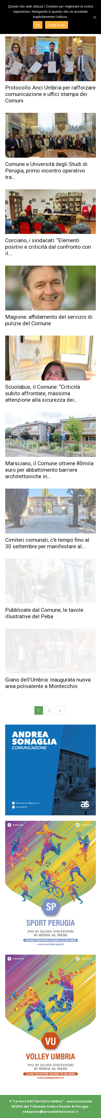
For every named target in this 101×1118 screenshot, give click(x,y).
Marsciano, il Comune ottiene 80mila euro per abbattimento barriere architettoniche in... (49, 470)
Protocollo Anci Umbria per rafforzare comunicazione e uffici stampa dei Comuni (50, 94)
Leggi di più (57, 25)
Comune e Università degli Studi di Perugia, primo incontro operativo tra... (46, 170)
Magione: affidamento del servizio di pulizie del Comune (48, 320)
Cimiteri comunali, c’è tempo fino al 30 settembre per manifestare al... (47, 543)
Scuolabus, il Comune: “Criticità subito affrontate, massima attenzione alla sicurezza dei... (42, 393)
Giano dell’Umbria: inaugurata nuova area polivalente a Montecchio (48, 683)
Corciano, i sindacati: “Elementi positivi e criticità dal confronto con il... (48, 246)
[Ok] (94, 17)
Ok (37, 25)
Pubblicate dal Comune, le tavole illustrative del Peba (44, 613)
